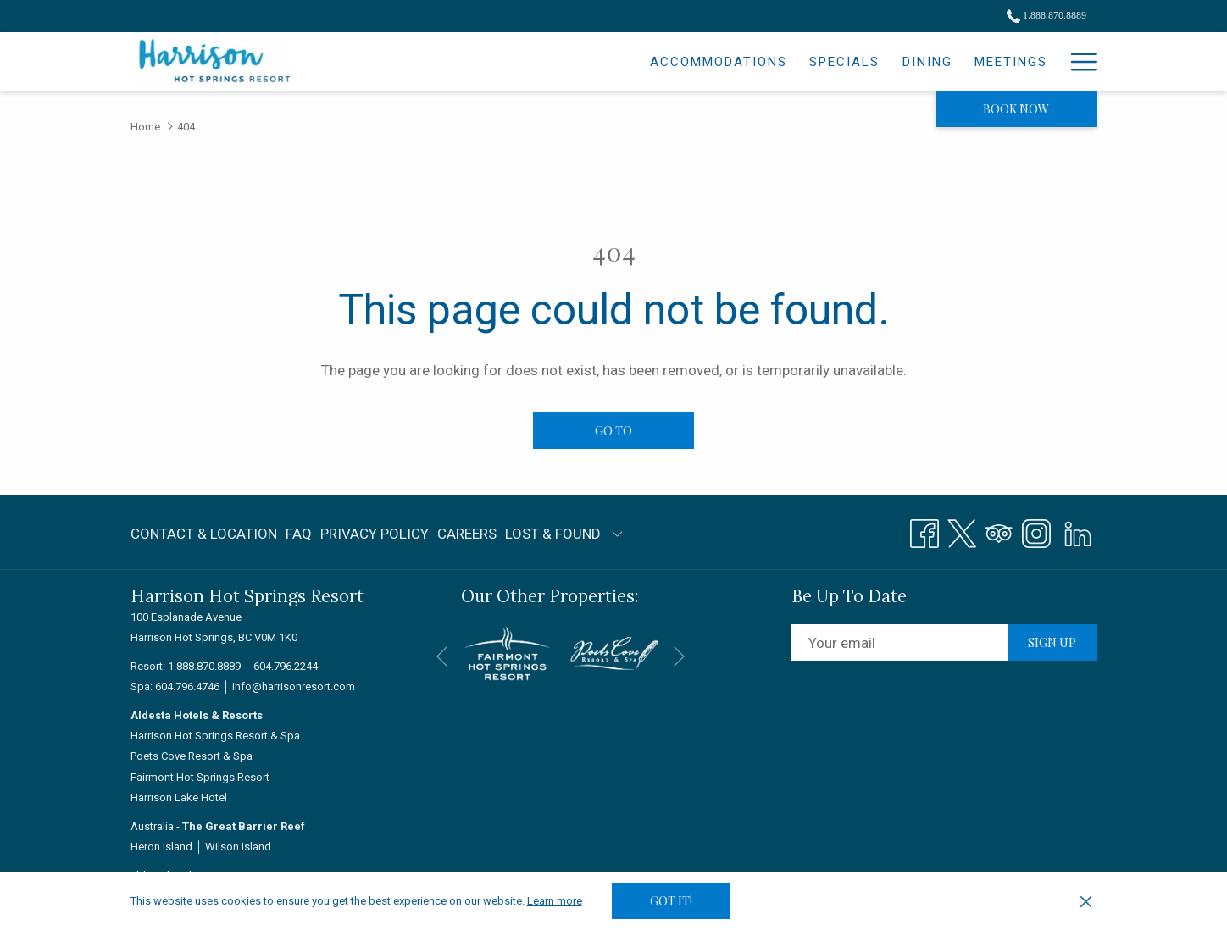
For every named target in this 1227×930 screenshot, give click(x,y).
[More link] (1077, 61)
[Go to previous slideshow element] (441, 656)
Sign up (1052, 642)
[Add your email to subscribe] (899, 642)
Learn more (554, 900)
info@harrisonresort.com (293, 686)
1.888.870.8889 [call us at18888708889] (1046, 15)
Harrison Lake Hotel (178, 797)
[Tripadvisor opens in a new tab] (999, 531)
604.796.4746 (187, 686)
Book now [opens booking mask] (1016, 109)
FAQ (299, 533)
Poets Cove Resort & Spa (191, 756)
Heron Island (161, 846)
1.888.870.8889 (204, 666)
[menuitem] (572, 61)
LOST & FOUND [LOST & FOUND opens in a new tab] (553, 537)
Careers (467, 533)
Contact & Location (203, 533)
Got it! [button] (671, 901)
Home (145, 126)
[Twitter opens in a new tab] (961, 531)
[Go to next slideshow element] (679, 656)
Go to (613, 431)
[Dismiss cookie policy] (1086, 901)
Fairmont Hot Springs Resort (199, 777)
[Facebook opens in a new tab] (924, 531)
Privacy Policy (374, 533)
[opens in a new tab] (507, 652)
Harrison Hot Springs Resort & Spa (215, 735)
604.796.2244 (285, 666)
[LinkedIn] (1078, 531)
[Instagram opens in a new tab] (1036, 531)
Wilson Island (238, 846)
